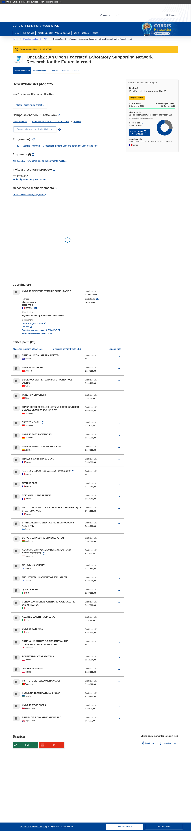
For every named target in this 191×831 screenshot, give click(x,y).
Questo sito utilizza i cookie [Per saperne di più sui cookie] (33, 827)
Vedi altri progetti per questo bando (29, 179)
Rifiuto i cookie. (164, 827)
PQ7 (45, 39)
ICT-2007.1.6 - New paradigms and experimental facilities (39, 161)
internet (77, 121)
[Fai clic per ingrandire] (119, 356)
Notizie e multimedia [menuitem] (70, 71)
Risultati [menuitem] (54, 71)
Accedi (105, 15)
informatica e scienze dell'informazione (50, 121)
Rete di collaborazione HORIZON (48, 333)
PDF (54, 745)
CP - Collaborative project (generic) (29, 194)
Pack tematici (28, 33)
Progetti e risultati (45, 33)
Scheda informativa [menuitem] (22, 71)
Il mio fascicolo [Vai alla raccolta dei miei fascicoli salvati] (168, 743)
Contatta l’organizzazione (45, 323)
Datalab (85, 33)
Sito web (38, 326)
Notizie (76, 33)
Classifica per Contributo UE (66, 349)
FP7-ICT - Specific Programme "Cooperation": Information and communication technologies (56, 146)
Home (16, 33)
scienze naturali (20, 121)
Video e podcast (62, 33)
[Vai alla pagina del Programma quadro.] (18, 59)
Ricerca (94, 33)
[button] (117, 15)
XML (27, 745)
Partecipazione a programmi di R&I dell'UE (51, 330)
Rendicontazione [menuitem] (39, 71)
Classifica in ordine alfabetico (27, 349)
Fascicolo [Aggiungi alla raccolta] (148, 743)
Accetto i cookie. (124, 827)
